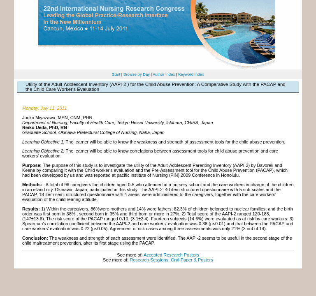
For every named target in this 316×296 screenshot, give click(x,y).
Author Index (164, 74)
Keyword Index (191, 74)
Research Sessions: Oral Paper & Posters (171, 259)
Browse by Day (136, 74)
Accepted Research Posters (171, 254)
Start (116, 74)
